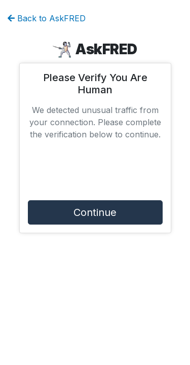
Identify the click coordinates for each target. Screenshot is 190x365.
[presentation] (95, 172)
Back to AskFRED (47, 18)
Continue (95, 212)
